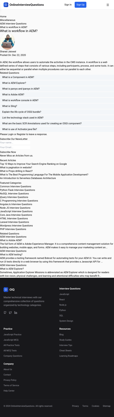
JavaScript (64, 294)
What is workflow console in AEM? (20, 100)
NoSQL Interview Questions (14, 193)
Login (11, 134)
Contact (7, 375)
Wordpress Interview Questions (16, 225)
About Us (8, 369)
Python (62, 310)
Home (3, 16)
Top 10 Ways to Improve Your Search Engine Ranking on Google (33, 164)
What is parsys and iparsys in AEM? (21, 88)
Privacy (75, 406)
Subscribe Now (8, 152)
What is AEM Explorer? (14, 83)
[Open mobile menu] (107, 5)
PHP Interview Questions (13, 229)
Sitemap (106, 406)
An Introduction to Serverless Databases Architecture (28, 178)
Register (21, 134)
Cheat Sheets (65, 350)
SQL (61, 315)
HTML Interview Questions (14, 218)
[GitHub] (5, 312)
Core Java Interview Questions (16, 215)
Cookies (95, 406)
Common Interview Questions (15, 186)
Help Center (9, 391)
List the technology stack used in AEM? (22, 117)
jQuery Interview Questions (14, 197)
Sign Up (80, 4)
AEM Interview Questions (13, 23)
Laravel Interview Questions (14, 222)
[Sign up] (80, 5)
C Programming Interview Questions (19, 200)
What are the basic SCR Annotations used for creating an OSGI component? (41, 123)
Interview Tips (65, 345)
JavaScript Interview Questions (16, 211)
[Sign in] (68, 5)
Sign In (68, 4)
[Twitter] (10, 312)
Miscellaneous (7, 20)
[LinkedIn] (15, 312)
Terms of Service (11, 385)
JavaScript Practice (12, 334)
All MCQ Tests (10, 350)
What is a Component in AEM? (18, 77)
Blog (61, 334)
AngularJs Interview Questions (16, 204)
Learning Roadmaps (68, 356)
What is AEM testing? (11, 254)
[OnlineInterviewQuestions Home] (24, 4)
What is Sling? (9, 106)
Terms (85, 406)
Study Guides (65, 340)
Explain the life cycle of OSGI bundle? (21, 111)
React (62, 299)
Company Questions (13, 356)
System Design (66, 321)
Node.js (62, 305)
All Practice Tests (12, 345)
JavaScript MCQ (11, 340)
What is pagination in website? (16, 167)
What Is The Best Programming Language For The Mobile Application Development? (44, 174)
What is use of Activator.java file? (19, 129)
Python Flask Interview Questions (17, 190)
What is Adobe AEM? (13, 94)
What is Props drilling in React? (16, 171)
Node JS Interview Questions (15, 207)
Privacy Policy (10, 380)
